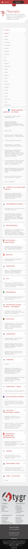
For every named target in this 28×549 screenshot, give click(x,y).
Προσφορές (19, 508)
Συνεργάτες (5, 507)
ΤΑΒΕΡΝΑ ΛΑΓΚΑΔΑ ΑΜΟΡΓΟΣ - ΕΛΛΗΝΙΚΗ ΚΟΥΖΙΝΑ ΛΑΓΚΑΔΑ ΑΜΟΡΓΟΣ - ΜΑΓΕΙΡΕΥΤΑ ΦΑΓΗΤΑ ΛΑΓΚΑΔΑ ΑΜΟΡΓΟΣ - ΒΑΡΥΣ (15, 379)
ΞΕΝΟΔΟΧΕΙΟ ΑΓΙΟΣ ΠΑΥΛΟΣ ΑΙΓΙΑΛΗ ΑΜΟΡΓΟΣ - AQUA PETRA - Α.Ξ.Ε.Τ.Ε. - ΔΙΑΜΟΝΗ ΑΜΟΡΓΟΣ (14, 353)
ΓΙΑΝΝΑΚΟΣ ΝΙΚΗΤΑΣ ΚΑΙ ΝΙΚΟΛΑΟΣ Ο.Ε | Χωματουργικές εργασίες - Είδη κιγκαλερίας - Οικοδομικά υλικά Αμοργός (15, 469)
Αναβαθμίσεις (5, 521)
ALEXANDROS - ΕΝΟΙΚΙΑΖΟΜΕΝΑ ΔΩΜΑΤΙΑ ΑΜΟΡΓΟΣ (12, 117)
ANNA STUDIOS (8, 130)
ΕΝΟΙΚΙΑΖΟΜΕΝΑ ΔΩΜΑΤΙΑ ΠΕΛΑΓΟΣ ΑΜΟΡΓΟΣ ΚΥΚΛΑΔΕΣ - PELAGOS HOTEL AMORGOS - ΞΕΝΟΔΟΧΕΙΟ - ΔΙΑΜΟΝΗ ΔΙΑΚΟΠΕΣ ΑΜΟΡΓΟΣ (14, 345)
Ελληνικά (18, 2)
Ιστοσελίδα (5, 519)
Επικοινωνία (5, 511)
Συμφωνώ (14, 547)
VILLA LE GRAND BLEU (10, 181)
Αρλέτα (6, 480)
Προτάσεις (19, 507)
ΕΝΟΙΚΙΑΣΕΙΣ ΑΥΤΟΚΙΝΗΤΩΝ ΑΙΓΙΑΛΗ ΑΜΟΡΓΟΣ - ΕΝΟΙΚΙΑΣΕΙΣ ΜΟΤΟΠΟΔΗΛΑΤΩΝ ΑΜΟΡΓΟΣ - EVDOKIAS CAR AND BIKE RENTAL (15, 443)
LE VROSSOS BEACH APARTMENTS (13, 140)
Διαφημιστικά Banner (7, 523)
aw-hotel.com (19, 520)
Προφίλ (4, 506)
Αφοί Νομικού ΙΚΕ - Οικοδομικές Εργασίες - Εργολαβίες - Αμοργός (15, 209)
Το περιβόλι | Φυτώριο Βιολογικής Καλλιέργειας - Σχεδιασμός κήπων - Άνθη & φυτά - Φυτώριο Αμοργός (14, 312)
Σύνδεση (7, 2)
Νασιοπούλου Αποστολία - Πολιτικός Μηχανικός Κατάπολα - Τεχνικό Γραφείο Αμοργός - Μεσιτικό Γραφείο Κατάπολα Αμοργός (14, 403)
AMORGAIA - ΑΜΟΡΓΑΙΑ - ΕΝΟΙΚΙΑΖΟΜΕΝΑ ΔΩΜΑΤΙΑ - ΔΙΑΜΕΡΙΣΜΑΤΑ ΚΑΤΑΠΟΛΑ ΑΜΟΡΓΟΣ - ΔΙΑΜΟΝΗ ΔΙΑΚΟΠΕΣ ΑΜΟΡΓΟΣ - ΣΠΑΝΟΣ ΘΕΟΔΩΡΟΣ (14, 124)
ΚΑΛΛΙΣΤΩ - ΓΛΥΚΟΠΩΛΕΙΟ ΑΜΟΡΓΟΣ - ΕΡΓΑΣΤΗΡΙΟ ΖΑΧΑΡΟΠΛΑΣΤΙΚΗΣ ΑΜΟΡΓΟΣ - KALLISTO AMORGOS (14, 272)
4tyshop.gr (18, 517)
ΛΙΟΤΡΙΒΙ (7, 364)
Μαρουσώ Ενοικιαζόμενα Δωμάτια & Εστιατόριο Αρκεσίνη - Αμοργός (13, 177)
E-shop (4, 520)
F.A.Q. (3, 510)
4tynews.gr (19, 519)
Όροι (3, 508)
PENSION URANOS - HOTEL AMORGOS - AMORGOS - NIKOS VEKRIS (14, 339)
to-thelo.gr (18, 523)
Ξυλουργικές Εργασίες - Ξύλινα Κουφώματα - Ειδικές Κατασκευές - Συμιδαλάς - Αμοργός (13, 457)
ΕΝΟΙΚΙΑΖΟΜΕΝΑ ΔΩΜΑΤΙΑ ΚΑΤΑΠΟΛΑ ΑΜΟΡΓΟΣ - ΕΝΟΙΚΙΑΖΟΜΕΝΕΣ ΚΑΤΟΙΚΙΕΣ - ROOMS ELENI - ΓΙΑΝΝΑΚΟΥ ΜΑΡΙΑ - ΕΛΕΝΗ (15, 170)
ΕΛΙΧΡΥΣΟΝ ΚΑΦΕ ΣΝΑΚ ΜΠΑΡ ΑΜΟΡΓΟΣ (14, 391)
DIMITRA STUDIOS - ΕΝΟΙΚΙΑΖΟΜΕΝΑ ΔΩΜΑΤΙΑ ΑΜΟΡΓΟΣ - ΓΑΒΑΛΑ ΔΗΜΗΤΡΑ (14, 136)
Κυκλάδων (6, 30)
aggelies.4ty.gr (19, 521)
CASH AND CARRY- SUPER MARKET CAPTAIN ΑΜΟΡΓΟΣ (13, 260)
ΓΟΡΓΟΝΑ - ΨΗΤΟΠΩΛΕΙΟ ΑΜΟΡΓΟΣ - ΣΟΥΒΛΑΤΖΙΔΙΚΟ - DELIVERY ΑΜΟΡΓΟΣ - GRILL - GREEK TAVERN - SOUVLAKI (14, 248)
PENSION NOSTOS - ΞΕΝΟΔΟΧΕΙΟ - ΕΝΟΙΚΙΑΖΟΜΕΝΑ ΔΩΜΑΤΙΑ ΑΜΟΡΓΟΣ (14, 145)
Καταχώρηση (5, 517)
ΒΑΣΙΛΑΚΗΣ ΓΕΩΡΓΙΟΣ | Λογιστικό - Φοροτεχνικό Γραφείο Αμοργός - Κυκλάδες (13, 418)
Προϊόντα (18, 506)
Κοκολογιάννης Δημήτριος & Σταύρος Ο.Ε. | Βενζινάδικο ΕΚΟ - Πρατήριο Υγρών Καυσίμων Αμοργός (15, 298)
